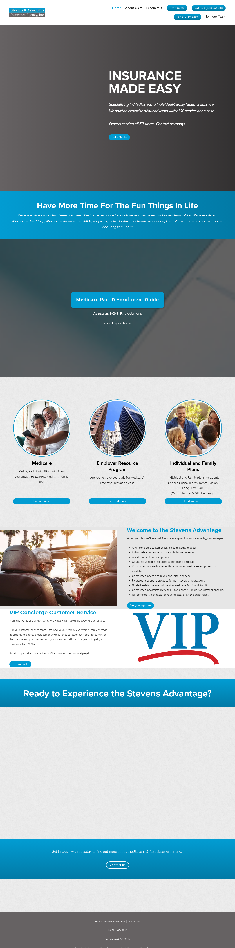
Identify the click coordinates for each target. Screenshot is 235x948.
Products (154, 8)
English (116, 323)
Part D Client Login (187, 17)
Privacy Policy (111, 921)
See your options (140, 605)
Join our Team (216, 16)
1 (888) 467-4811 (117, 930)
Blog (123, 921)
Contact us (117, 865)
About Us (133, 8)
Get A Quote (177, 8)
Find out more (42, 501)
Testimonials (20, 664)
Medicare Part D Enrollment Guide (117, 300)
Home (116, 8)
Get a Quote (119, 137)
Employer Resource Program (117, 466)
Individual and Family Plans (193, 466)
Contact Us (133, 921)
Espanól (127, 323)
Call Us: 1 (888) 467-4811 (209, 8)
